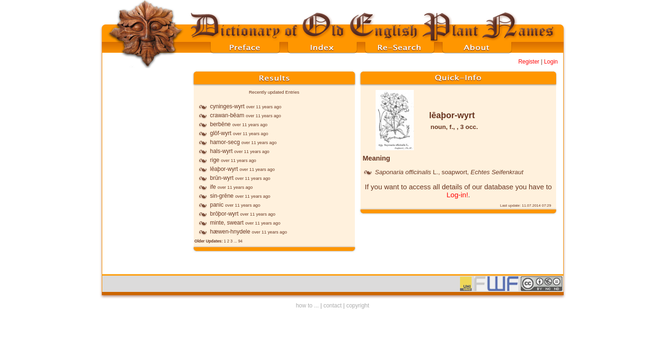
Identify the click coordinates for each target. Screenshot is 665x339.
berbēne (220, 124)
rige (215, 160)
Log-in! (457, 195)
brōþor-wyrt (224, 213)
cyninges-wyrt (227, 106)
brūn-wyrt (222, 178)
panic (217, 205)
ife (213, 187)
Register (529, 61)
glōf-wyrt (220, 133)
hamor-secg (225, 142)
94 (240, 241)
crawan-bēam (227, 115)
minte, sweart (227, 222)
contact (332, 305)
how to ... (307, 305)
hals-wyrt (221, 151)
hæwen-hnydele (230, 231)
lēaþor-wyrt (224, 169)
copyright (357, 305)
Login (551, 61)
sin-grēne (222, 196)
